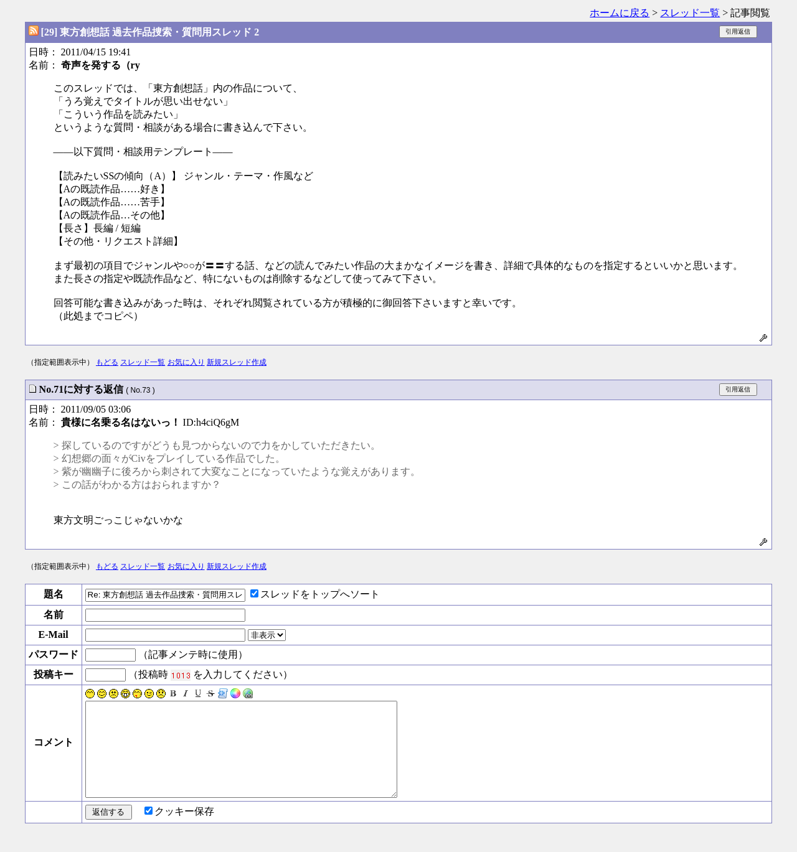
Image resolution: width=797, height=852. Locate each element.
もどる (107, 362)
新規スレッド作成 (236, 362)
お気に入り (186, 362)
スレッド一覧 (690, 12)
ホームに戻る (619, 12)
